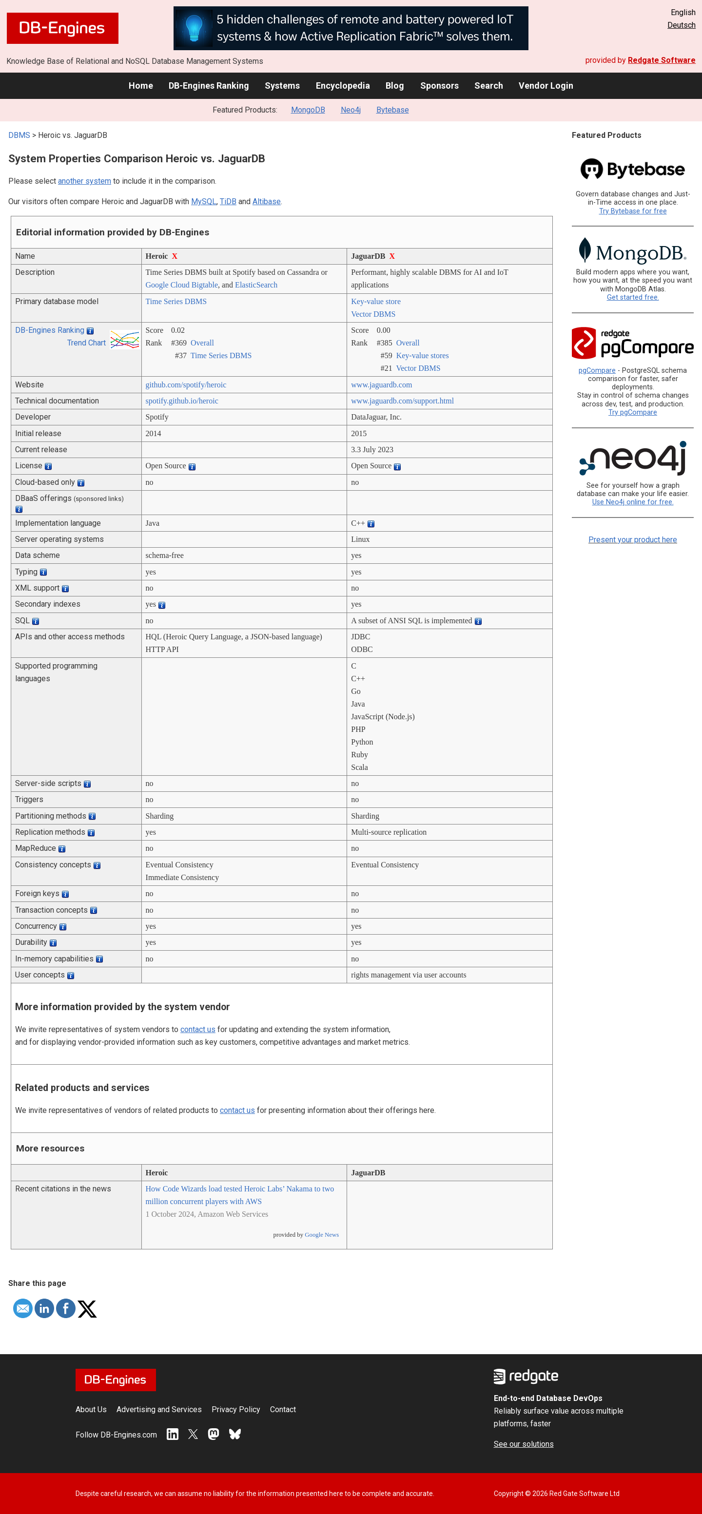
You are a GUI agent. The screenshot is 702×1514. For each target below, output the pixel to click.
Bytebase (392, 110)
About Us (91, 1409)
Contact (283, 1409)
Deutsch (681, 25)
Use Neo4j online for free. (633, 502)
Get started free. (633, 297)
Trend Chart (86, 342)
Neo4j (351, 110)
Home (141, 85)
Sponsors (439, 85)
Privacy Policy (236, 1409)
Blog (395, 85)
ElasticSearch (256, 285)
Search (488, 85)
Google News (322, 1234)
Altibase (267, 201)
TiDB (228, 201)
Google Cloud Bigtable (182, 285)
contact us (197, 1029)
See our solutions (524, 1444)
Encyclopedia (343, 85)
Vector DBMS (373, 314)
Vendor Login (546, 85)
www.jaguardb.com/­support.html (402, 401)
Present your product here (632, 539)
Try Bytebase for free (633, 211)
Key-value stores (422, 355)
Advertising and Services (159, 1409)
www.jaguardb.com (381, 385)
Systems (282, 85)
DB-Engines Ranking (209, 85)
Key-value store (376, 301)
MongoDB (308, 110)
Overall (202, 343)
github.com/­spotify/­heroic (186, 385)
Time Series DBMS (176, 301)
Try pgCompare (632, 412)
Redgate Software (662, 60)
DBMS (19, 135)
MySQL (203, 201)
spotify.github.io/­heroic (182, 401)
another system (84, 181)
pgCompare (597, 370)
